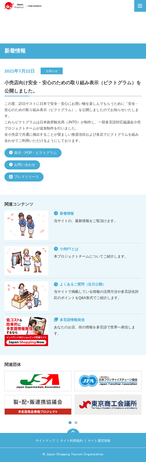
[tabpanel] (73, 394)
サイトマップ (45, 440)
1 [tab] (70, 422)
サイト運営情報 (99, 440)
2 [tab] (75, 422)
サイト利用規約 (71, 440)
